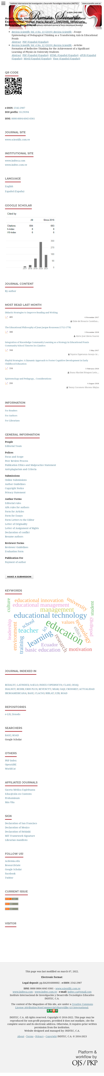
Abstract (16, 41)
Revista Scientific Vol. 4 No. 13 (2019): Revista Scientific (42, 31)
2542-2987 (19, 107)
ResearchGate (12, 865)
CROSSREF (72, 689)
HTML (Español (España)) (64, 55)
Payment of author (15, 562)
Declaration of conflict (17, 532)
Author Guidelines (15, 484)
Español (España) (14, 191)
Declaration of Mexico (17, 827)
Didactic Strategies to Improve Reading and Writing (31, 312)
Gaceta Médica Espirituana (20, 789)
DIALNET (10, 689)
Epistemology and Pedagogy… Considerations (28, 378)
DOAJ (75, 684)
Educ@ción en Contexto (18, 793)
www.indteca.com (15, 160)
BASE (30, 693)
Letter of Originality (16, 524)
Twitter (9, 877)
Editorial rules (13, 503)
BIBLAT (50, 693)
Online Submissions (16, 479)
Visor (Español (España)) (66, 58)
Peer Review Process (16, 460)
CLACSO (39, 693)
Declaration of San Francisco (21, 823)
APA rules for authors (17, 507)
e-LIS (8, 714)
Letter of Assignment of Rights (22, 528)
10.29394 (24, 112)
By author (10, 291)
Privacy (39, 1036)
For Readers (11, 410)
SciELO (34, 684)
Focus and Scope (14, 456)
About (20, 1036)
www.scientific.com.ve (17, 139)
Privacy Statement (15, 492)
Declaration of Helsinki (17, 831)
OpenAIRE (10, 764)
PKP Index (10, 760)
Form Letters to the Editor (19, 519)
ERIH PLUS (31, 689)
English (9, 186)
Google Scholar (13, 869)
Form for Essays (14, 515)
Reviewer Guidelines (16, 547)
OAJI (62, 689)
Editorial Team (13, 446)
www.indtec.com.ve (16, 164)
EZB (57, 693)
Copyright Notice (14, 488)
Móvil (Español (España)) (38, 58)
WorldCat (10, 768)
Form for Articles (14, 511)
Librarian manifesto (16, 840)
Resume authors (14, 536)
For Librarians (12, 420)
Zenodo (16, 714)
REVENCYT (45, 689)
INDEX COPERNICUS (50, 684)
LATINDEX (23, 684)
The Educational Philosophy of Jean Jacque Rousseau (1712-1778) (38, 327)
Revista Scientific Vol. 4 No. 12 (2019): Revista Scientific (42, 45)
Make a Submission (19, 576)
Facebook (10, 873)
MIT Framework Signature (20, 835)
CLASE (67, 684)
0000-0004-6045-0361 (23, 118)
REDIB (20, 689)
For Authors (11, 415)
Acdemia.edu (12, 861)
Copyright (51, 1036)
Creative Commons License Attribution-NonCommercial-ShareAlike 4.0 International (54, 1006)
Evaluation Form (14, 551)
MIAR (55, 689)
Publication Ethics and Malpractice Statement (30, 465)
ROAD (64, 693)
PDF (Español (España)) (35, 41)
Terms (29, 1036)
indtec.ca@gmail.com (80, 991)
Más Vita (9, 802)
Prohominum (12, 798)
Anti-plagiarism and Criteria (20, 469)
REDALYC (10, 684)
